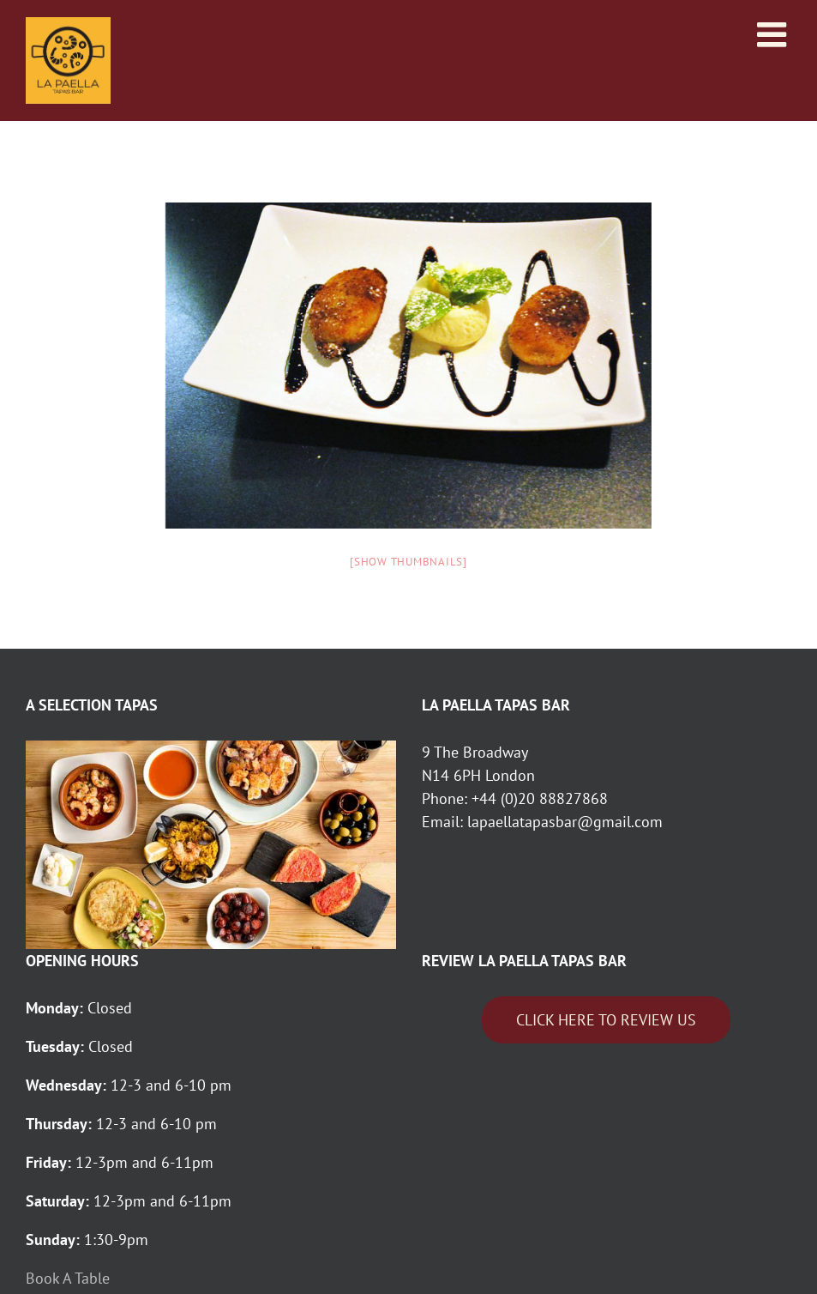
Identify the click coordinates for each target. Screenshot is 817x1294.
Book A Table (70, 1278)
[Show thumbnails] (408, 561)
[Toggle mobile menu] (774, 34)
